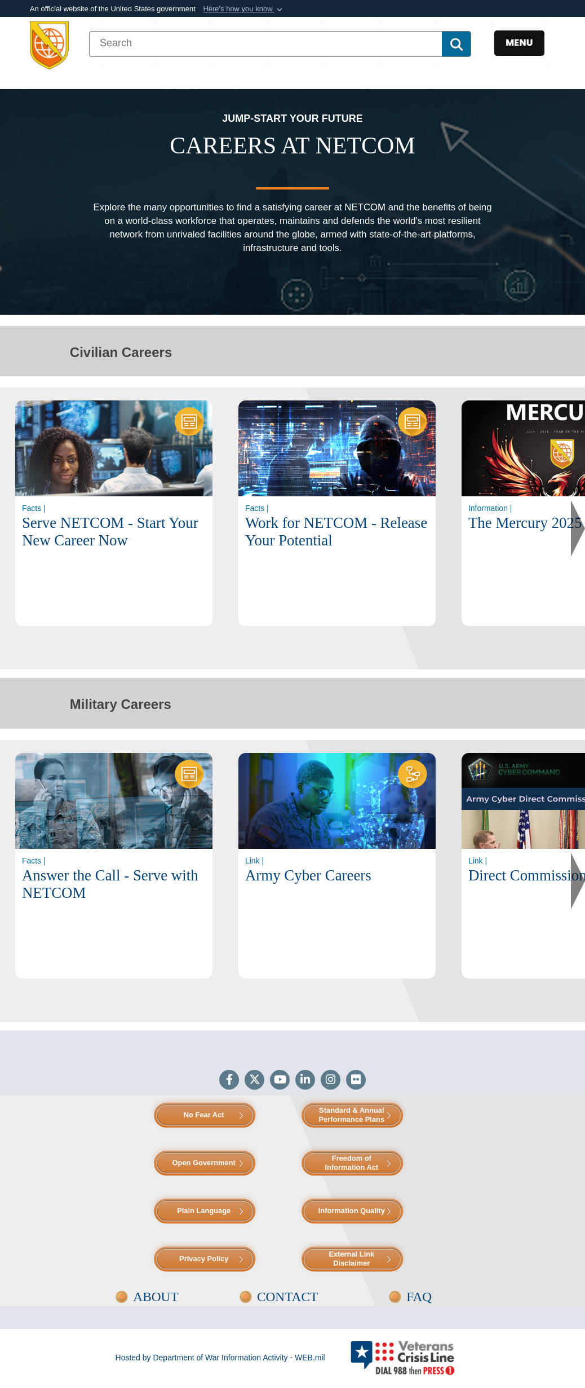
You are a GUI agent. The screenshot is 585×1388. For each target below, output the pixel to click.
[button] (244, 9)
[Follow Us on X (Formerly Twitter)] (254, 1080)
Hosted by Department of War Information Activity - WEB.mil (220, 1357)
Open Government (204, 1162)
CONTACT (287, 1296)
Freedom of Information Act (351, 1162)
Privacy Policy (203, 1258)
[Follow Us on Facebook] (229, 1080)
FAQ (419, 1296)
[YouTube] (280, 1080)
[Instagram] (330, 1080)
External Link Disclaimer (351, 1258)
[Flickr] (356, 1080)
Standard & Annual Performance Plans (351, 1114)
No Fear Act (204, 1115)
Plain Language (204, 1210)
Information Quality (351, 1210)
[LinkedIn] (305, 1080)
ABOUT (155, 1296)
